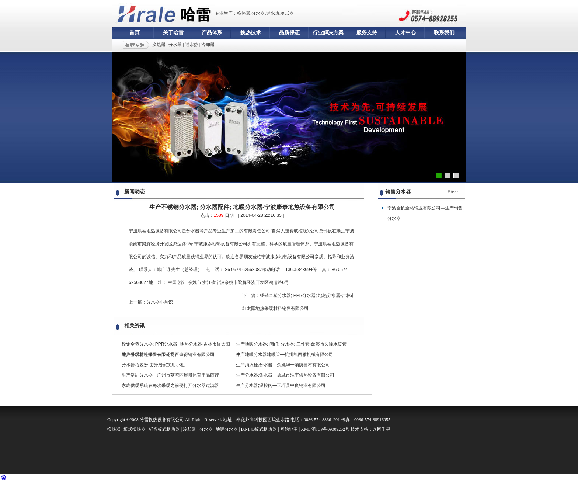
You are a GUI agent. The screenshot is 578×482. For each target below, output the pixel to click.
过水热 (191, 44)
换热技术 (250, 32)
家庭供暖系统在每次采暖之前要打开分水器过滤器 (170, 385)
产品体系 (212, 32)
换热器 (159, 44)
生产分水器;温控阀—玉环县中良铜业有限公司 (280, 385)
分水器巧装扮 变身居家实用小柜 (153, 364)
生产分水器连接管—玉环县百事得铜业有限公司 (168, 354)
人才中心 (405, 32)
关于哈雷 (173, 32)
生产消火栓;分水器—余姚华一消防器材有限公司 (283, 364)
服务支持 (366, 32)
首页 (134, 32)
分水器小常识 (159, 302)
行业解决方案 (328, 32)
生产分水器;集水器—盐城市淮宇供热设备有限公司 (285, 375)
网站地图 (289, 429)
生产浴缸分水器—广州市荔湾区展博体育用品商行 (170, 375)
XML (305, 429)
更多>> (453, 191)
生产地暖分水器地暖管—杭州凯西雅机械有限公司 (284, 354)
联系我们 (444, 32)
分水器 (175, 44)
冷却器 (208, 44)
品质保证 (289, 32)
